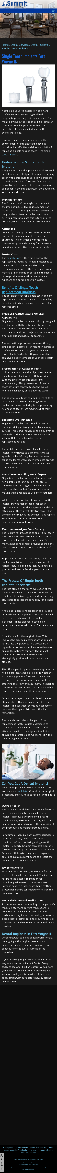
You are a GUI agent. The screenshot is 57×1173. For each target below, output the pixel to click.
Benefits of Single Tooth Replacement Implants (20, 289)
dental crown (14, 257)
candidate (22, 791)
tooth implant (9, 154)
